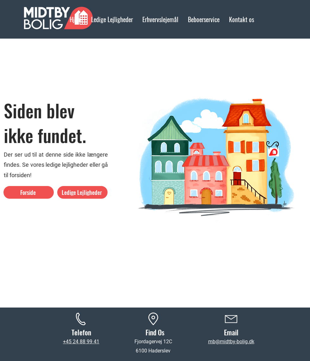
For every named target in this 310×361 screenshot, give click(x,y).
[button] (203, 19)
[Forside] (28, 192)
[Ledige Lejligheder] (82, 192)
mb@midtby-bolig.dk (231, 342)
